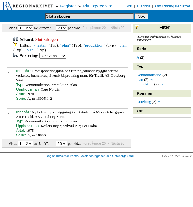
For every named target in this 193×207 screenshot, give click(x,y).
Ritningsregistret (98, 6)
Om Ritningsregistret (172, 6)
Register (68, 6)
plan (140, 79)
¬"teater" (40, 45)
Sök (129, 6)
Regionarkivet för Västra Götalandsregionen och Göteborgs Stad (90, 156)
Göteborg (144, 101)
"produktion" (94, 45)
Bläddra (143, 6)
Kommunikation (149, 75)
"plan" (65, 45)
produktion (145, 84)
